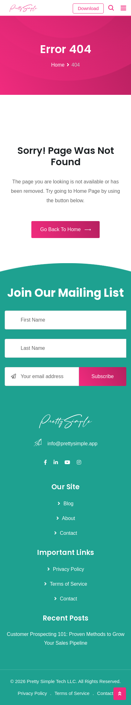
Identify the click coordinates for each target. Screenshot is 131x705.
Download (88, 8)
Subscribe (103, 376)
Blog (68, 503)
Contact (68, 533)
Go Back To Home (65, 230)
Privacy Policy (68, 569)
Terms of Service (68, 584)
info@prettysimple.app (72, 443)
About (68, 518)
